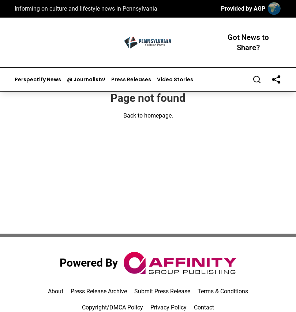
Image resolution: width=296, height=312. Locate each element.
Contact (204, 307)
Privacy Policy (168, 307)
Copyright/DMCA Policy (112, 307)
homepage (158, 115)
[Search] (257, 79)
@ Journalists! (86, 80)
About (55, 291)
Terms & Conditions (223, 291)
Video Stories (175, 80)
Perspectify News (38, 80)
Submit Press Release (162, 291)
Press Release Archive (99, 291)
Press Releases (131, 80)
